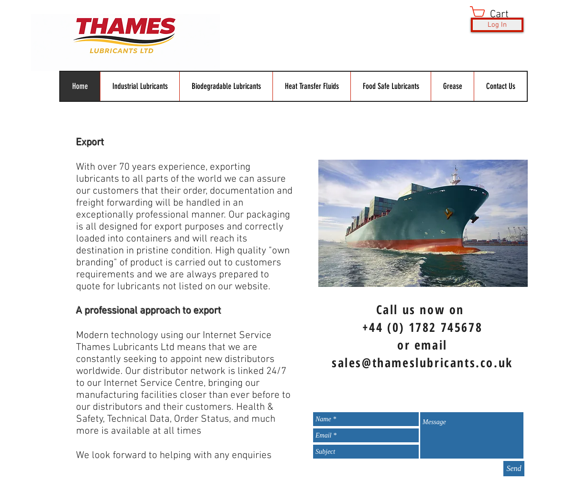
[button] (497, 13)
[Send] (513, 468)
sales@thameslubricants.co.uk (422, 362)
